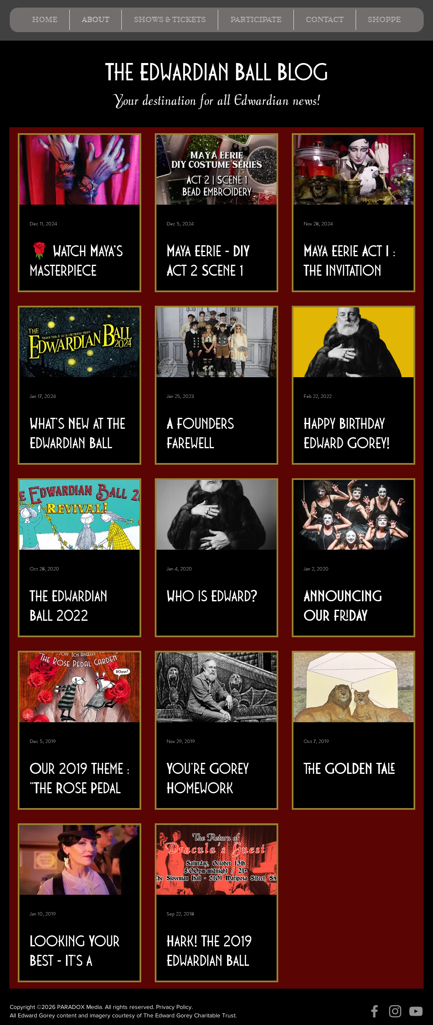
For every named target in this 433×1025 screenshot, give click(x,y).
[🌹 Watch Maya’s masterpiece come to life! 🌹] (79, 170)
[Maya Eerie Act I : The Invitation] (353, 170)
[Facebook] (374, 1011)
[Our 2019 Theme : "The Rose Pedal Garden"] (79, 687)
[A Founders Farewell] (216, 342)
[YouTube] (416, 1011)
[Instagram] (395, 1011)
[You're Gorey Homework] (216, 687)
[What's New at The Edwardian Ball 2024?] (79, 342)
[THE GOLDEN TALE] (353, 687)
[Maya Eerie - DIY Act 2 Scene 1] (216, 170)
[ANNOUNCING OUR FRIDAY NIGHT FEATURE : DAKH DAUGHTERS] (353, 515)
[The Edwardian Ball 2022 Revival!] (79, 515)
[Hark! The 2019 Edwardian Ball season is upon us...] (216, 860)
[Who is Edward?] (216, 515)
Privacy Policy (174, 1006)
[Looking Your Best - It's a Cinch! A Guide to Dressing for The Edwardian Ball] (79, 860)
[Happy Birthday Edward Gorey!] (353, 342)
